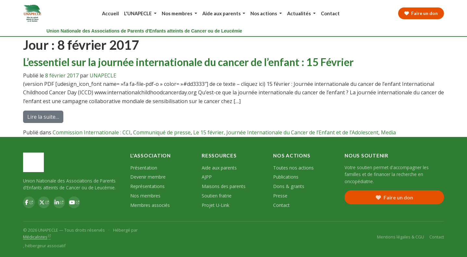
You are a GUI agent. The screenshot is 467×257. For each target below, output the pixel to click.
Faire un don (394, 197)
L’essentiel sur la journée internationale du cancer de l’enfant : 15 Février (188, 62)
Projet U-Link (215, 205)
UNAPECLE (103, 75)
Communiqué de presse (162, 132)
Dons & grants (288, 186)
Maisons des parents (224, 186)
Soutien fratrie (217, 196)
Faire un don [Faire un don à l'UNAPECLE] (421, 13)
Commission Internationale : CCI (92, 132)
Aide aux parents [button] (222, 13)
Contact (330, 13)
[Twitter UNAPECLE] (44, 202)
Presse (280, 196)
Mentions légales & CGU (400, 237)
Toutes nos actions (293, 168)
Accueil (110, 13)
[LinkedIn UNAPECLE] (59, 202)
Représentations (147, 186)
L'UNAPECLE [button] (138, 13)
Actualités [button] (299, 13)
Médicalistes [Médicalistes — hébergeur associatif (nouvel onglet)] (35, 237)
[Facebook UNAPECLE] (29, 202)
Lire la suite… (45, 118)
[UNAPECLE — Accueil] (32, 13)
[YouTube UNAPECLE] (74, 202)
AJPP (207, 177)
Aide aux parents (219, 168)
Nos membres (145, 196)
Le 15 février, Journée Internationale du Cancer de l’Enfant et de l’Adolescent (285, 132)
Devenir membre (148, 177)
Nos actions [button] (264, 13)
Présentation (143, 168)
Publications (285, 177)
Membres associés (150, 205)
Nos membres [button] (177, 13)
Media (388, 132)
